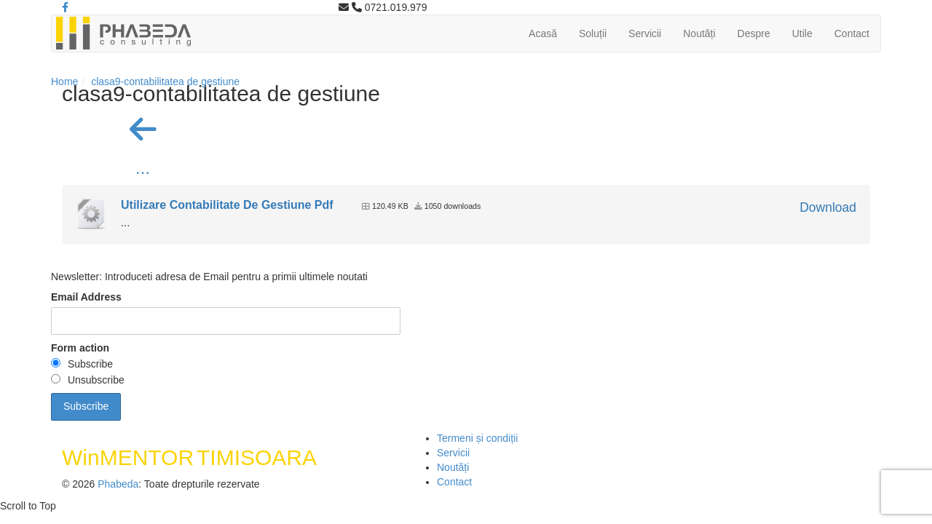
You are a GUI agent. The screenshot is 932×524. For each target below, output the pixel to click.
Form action (80, 348)
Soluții (593, 33)
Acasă (543, 33)
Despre (754, 33)
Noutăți (699, 33)
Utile (802, 33)
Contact (851, 33)
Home (64, 81)
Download (827, 207)
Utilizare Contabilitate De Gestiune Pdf (227, 205)
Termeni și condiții (477, 438)
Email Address (86, 297)
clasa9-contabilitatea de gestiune (165, 81)
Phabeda (118, 484)
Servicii (644, 33)
